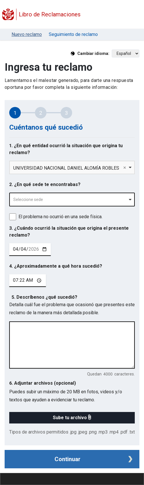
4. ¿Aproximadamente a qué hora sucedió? (55, 266)
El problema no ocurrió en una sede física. (60, 216)
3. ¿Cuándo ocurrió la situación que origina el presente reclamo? (69, 231)
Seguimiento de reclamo (73, 34)
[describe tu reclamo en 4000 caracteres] (72, 345)
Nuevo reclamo (27, 34)
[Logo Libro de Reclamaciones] (8, 14)
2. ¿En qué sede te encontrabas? (45, 184)
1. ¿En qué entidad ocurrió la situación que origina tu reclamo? (66, 149)
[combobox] (72, 199)
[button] (72, 417)
